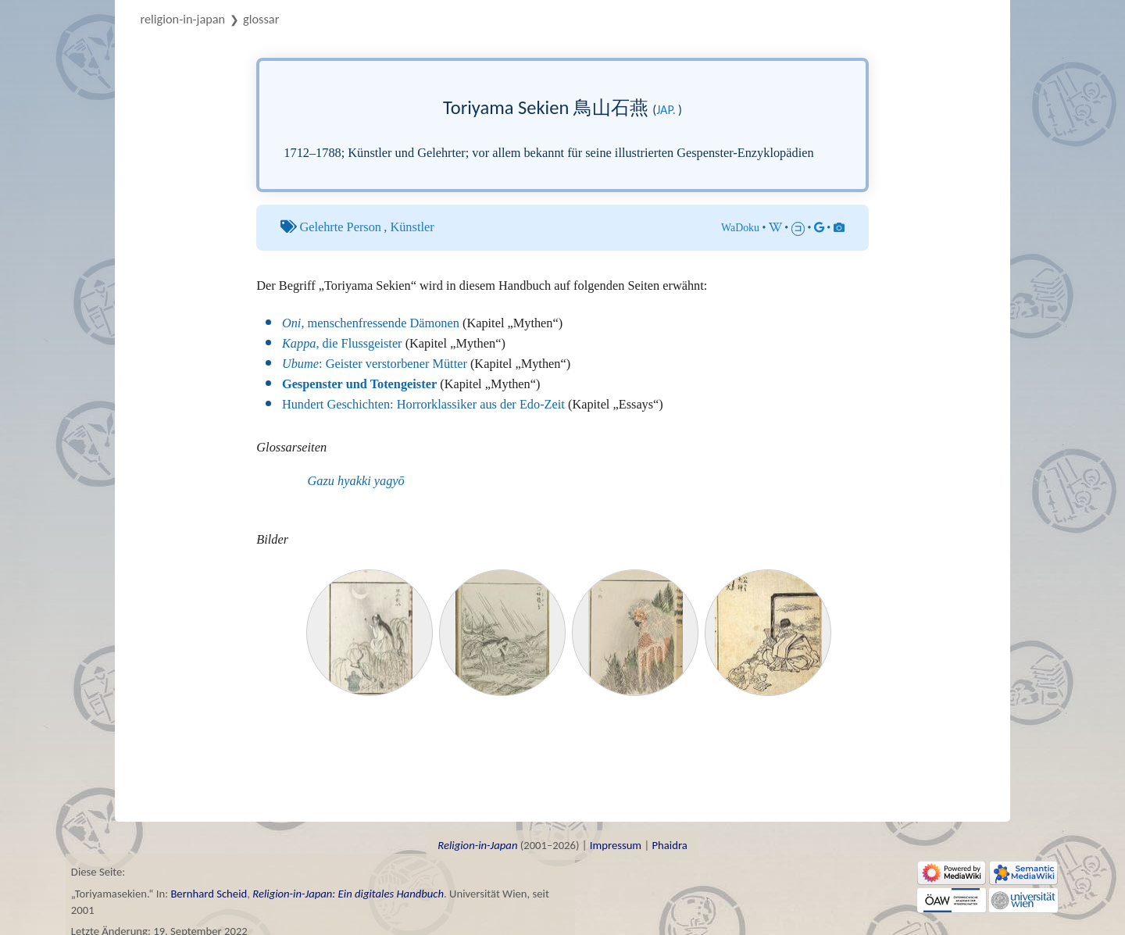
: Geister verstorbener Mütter (374, 363)
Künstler (412, 226)
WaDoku (740, 228)
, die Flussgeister (342, 343)
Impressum (615, 845)
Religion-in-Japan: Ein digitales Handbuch (348, 894)
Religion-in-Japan (183, 19)
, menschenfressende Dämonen (370, 323)
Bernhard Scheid (208, 894)
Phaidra (669, 845)
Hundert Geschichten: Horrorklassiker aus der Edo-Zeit (423, 404)
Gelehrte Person (340, 226)
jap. (666, 109)
